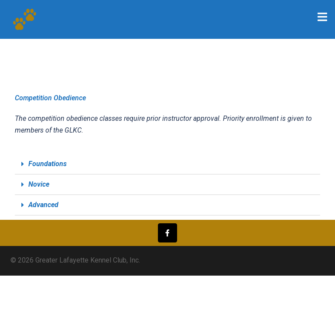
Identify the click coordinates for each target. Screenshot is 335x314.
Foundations (47, 164)
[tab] (167, 164)
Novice (38, 184)
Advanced (43, 205)
